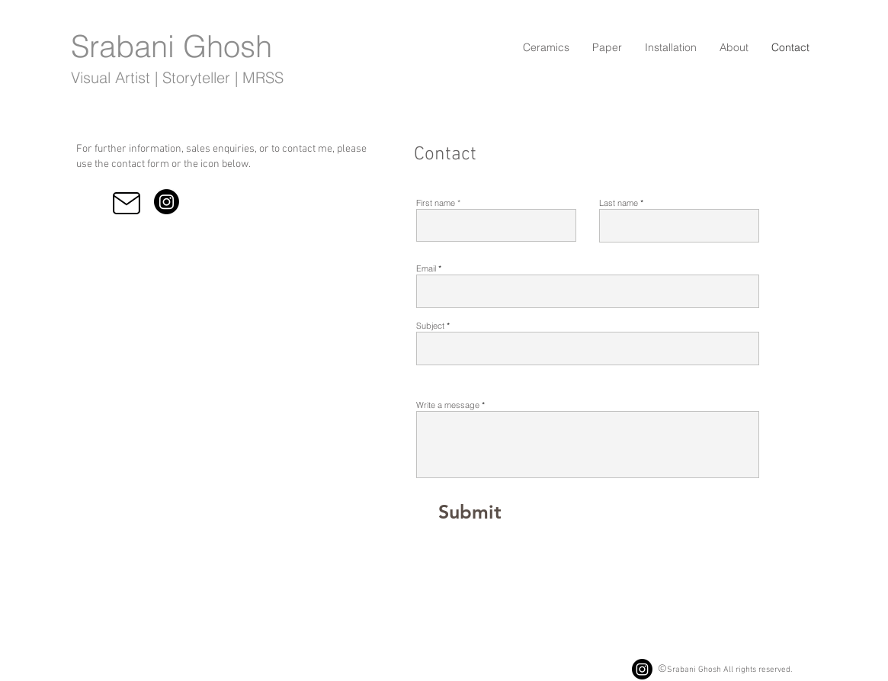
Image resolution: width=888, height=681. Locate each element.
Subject (430, 326)
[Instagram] (166, 201)
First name (435, 203)
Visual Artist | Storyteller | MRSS (177, 77)
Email (426, 269)
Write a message (447, 405)
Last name (618, 203)
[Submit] (470, 512)
